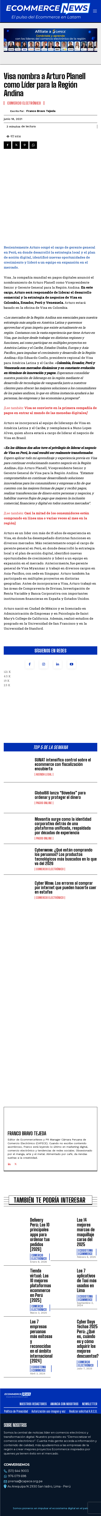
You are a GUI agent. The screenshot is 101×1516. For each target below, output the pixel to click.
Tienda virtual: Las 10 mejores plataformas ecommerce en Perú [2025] (40, 1244)
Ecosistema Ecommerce (85, 1211)
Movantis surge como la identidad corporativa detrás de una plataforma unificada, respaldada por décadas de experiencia (63, 785)
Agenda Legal (44, 733)
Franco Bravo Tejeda (40, 111)
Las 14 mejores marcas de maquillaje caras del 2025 (86, 1191)
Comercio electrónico (50, 828)
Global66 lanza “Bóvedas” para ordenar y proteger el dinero (60, 754)
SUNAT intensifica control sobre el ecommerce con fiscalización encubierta (63, 724)
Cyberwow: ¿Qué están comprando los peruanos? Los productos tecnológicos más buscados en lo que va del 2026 (66, 816)
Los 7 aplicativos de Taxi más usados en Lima (87, 1239)
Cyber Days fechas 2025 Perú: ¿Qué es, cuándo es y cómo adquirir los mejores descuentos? (88, 1298)
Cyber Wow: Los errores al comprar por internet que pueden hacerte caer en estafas (65, 847)
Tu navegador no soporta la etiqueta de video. (50, 40)
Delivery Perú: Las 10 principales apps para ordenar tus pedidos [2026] (40, 1194)
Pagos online (44, 762)
